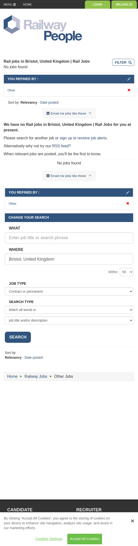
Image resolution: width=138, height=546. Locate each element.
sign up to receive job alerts (83, 138)
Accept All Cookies (84, 540)
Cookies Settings (48, 540)
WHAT (14, 228)
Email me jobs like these (68, 113)
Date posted (49, 102)
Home (12, 376)
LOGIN (97, 4)
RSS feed (60, 146)
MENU (10, 4)
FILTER (123, 62)
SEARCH (18, 337)
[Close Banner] (132, 522)
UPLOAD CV (124, 4)
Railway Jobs (36, 376)
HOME (27, 4)
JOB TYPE (17, 283)
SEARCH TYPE (21, 302)
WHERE (16, 250)
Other (69, 90)
